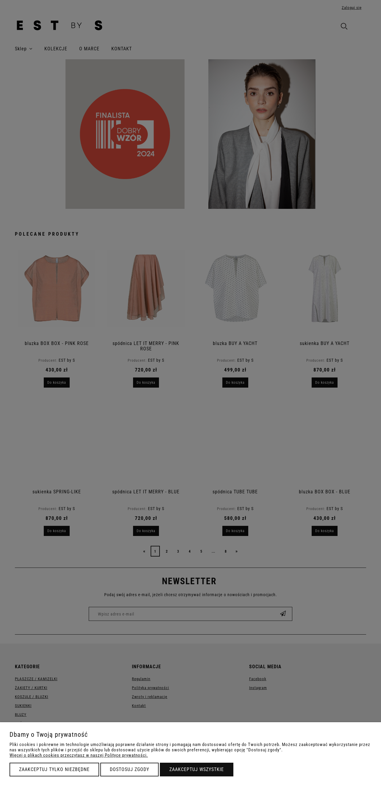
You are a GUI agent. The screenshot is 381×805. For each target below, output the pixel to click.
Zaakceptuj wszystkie (196, 769)
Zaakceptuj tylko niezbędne (54, 769)
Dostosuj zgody (129, 769)
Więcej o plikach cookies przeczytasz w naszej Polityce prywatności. (79, 755)
